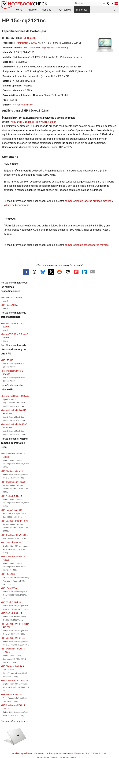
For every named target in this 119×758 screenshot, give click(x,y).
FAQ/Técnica (63, 9)
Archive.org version (45, 121)
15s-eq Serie (28, 38)
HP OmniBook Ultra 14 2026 (15, 535)
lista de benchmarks (17, 205)
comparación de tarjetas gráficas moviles (88, 200)
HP (86, 753)
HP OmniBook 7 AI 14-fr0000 (15, 680)
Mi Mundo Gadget (21, 121)
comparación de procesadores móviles (86, 244)
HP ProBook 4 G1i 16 (11, 542)
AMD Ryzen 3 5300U (27, 43)
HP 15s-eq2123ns (10, 305)
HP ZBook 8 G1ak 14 (11, 602)
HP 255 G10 (7, 360)
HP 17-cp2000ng (9, 588)
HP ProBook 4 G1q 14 (12, 496)
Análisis (32, 9)
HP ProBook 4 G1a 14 (12, 613)
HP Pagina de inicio (23, 104)
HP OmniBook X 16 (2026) (14, 482)
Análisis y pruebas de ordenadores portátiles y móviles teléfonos (42, 753)
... (115, 9)
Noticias (46, 9)
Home (18, 9)
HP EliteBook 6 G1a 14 (12, 471)
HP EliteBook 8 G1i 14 (12, 694)
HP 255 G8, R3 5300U (12, 297)
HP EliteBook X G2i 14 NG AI (15, 521)
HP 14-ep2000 (8, 574)
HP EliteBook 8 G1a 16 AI (13, 638)
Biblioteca (82, 9)
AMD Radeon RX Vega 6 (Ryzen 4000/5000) (45, 47)
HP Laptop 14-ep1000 (12, 510)
